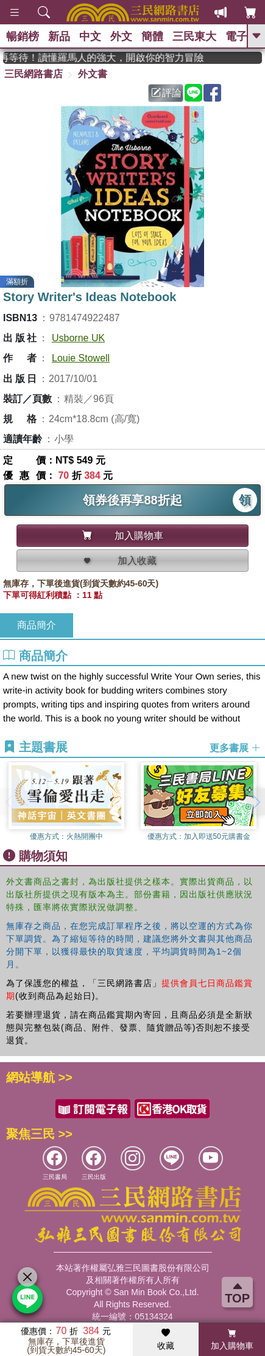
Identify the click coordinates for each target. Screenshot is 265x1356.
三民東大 (194, 36)
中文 (90, 36)
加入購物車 (232, 1340)
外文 (121, 36)
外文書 (92, 74)
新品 (59, 36)
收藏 (165, 1340)
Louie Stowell (81, 358)
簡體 (152, 36)
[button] (256, 801)
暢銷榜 (22, 36)
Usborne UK (78, 338)
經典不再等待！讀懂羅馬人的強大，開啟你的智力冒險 (111, 57)
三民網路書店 (33, 74)
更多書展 (235, 748)
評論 (166, 93)
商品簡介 (36, 625)
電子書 (241, 36)
